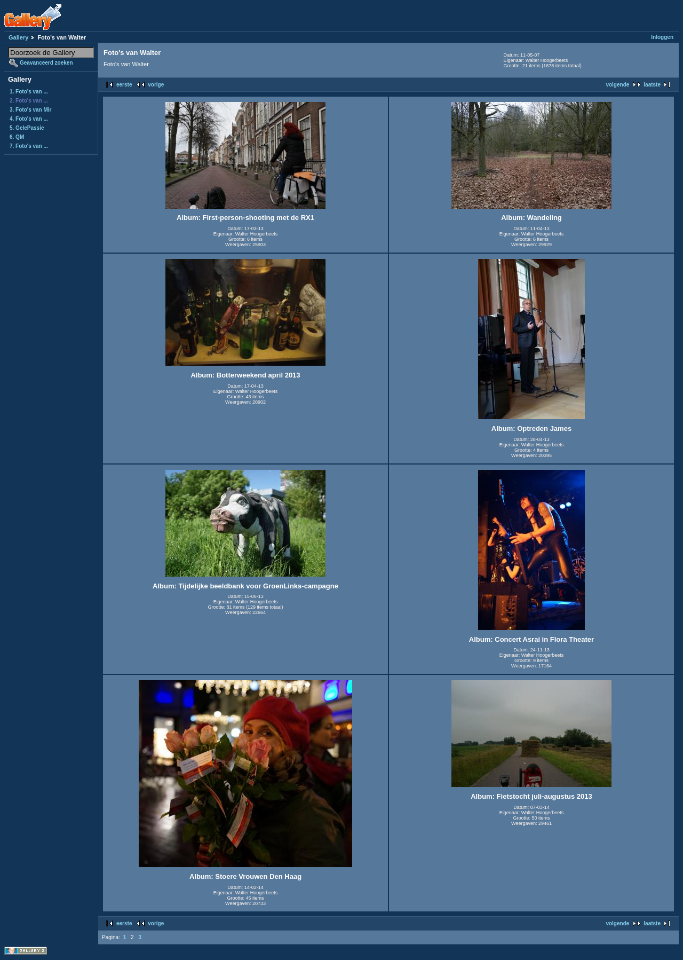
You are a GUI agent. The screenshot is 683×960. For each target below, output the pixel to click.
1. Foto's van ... (29, 92)
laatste (652, 85)
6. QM (17, 137)
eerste (124, 85)
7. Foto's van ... (29, 146)
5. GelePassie (27, 128)
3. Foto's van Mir (31, 110)
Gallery (18, 37)
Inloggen (662, 37)
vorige (156, 85)
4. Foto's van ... (29, 119)
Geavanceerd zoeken (46, 63)
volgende (617, 85)
